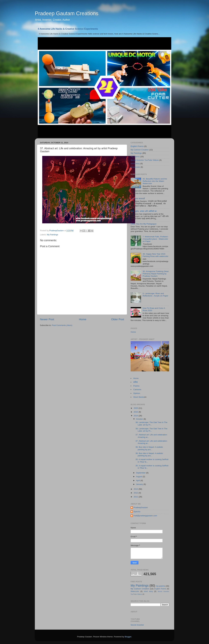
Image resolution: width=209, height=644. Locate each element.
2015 (136, 412)
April (138, 480)
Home (82, 319)
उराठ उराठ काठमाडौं (138, 198)
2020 (136, 408)
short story (135, 163)
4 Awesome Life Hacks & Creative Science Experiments (68, 29)
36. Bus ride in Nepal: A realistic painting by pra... (149, 448)
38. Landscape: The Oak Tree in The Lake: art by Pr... (151, 423)
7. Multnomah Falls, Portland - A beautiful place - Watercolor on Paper (156, 239)
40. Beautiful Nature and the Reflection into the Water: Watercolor (155, 181)
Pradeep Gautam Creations (66, 13)
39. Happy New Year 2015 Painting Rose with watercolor (155, 255)
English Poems (137, 146)
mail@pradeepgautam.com (145, 516)
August (139, 476)
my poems (135, 156)
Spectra (137, 511)
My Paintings (52, 235)
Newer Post (47, 319)
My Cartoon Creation (140, 150)
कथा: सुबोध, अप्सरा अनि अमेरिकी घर (144, 211)
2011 (136, 497)
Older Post (117, 319)
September (141, 473)
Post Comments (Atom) (62, 325)
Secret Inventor (137, 625)
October (140, 419)
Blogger (128, 637)
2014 (136, 416)
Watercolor (135, 167)
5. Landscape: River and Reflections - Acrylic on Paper (155, 294)
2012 (136, 493)
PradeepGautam (141, 507)
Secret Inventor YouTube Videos (145, 160)
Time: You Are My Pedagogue (143, 224)
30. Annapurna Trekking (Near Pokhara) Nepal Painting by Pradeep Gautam (156, 273)
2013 (136, 489)
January (140, 484)
